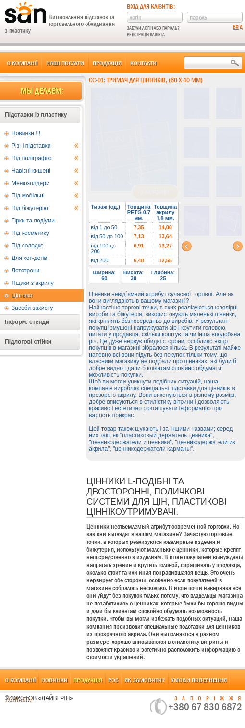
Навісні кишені (45, 170)
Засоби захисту (32, 308)
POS (113, 680)
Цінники (22, 295)
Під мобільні (45, 195)
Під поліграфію (45, 158)
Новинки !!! (26, 133)
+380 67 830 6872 (205, 707)
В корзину (155, 192)
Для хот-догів (29, 258)
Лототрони (25, 270)
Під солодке (28, 245)
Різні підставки (45, 145)
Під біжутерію (45, 208)
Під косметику (30, 233)
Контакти (143, 63)
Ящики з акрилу (33, 283)
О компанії (22, 63)
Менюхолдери (45, 183)
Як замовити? (144, 680)
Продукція (107, 63)
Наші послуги (65, 63)
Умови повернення (199, 680)
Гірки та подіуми (33, 220)
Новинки (54, 680)
